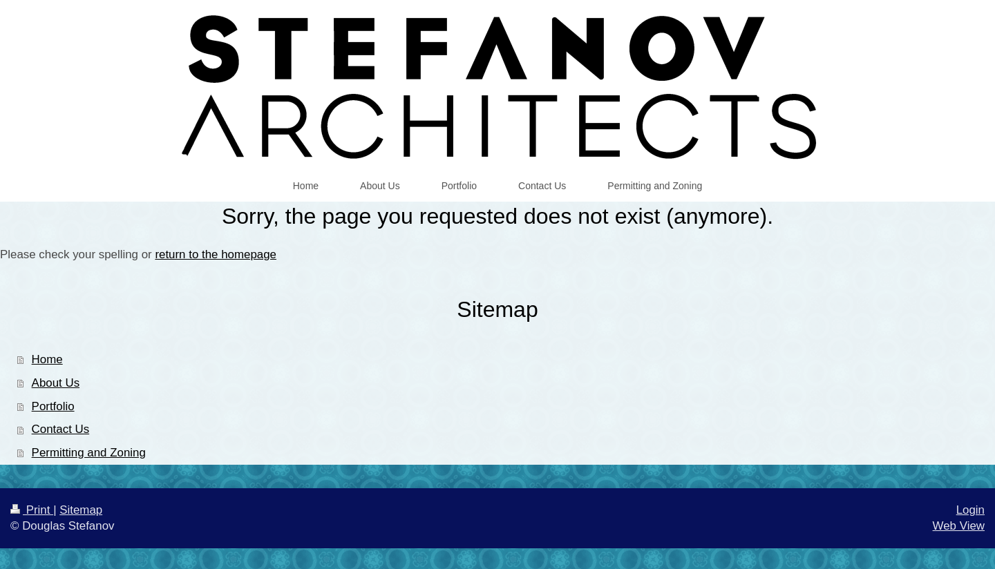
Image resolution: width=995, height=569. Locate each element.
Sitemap (80, 510)
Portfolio (53, 406)
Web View (959, 525)
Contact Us (61, 429)
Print (31, 510)
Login (970, 510)
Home (47, 359)
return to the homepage (215, 254)
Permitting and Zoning (89, 452)
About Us (55, 382)
